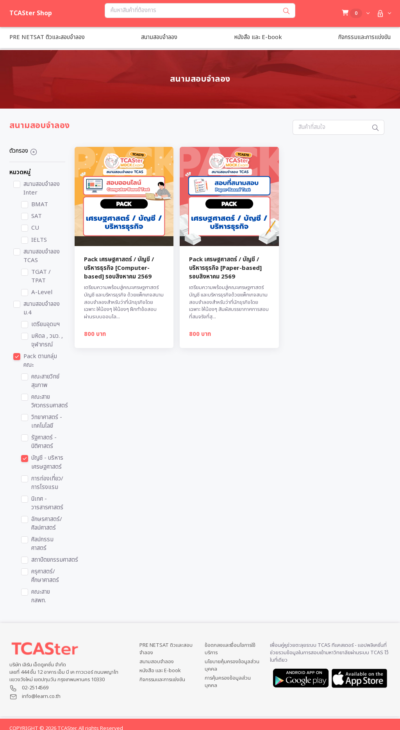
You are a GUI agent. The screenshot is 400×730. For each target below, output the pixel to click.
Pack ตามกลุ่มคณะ (40, 360)
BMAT (39, 204)
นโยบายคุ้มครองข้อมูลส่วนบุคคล (232, 665)
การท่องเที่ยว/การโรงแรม (47, 483)
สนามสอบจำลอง (156, 662)
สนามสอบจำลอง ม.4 (41, 308)
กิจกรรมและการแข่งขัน (162, 680)
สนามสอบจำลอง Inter (41, 188)
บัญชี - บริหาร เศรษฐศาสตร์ (47, 462)
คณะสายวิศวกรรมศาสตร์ (49, 401)
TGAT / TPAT (41, 276)
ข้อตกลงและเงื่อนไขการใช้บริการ (230, 649)
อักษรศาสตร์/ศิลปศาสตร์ (46, 523)
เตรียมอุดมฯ (45, 324)
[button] (383, 13)
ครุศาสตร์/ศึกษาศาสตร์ (45, 576)
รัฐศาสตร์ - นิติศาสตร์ (44, 442)
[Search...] (191, 10)
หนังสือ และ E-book (160, 671)
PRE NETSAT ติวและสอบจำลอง (166, 649)
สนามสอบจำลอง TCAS (41, 256)
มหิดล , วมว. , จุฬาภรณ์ (47, 340)
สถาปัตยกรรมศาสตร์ (54, 560)
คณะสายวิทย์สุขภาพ (45, 381)
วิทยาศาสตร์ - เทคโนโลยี (46, 421)
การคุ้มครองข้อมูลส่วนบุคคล (228, 682)
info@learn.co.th (41, 696)
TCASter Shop (30, 13)
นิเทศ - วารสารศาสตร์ (47, 503)
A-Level (41, 292)
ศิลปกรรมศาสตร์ (42, 544)
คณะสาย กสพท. (40, 596)
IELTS (39, 240)
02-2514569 (35, 688)
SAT (36, 216)
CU (35, 228)
